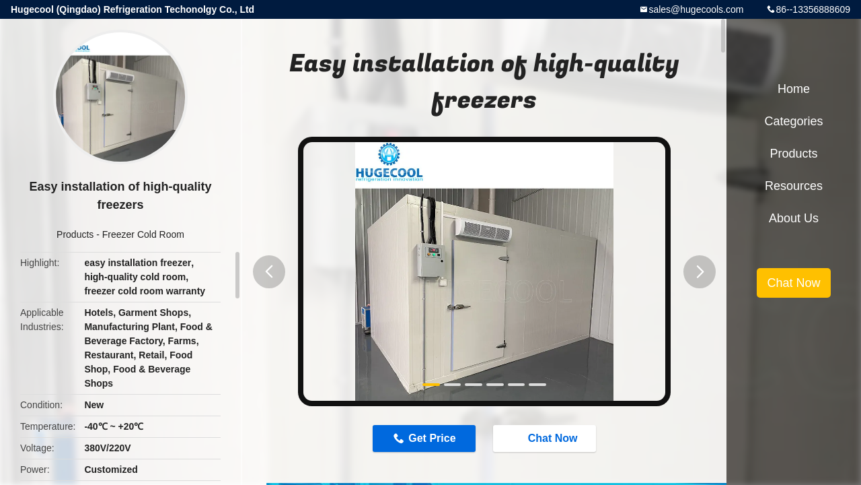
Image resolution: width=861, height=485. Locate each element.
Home (794, 89)
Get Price (431, 438)
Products (75, 234)
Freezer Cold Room (143, 234)
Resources (794, 186)
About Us (794, 218)
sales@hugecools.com (695, 9)
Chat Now (546, 438)
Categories (793, 121)
